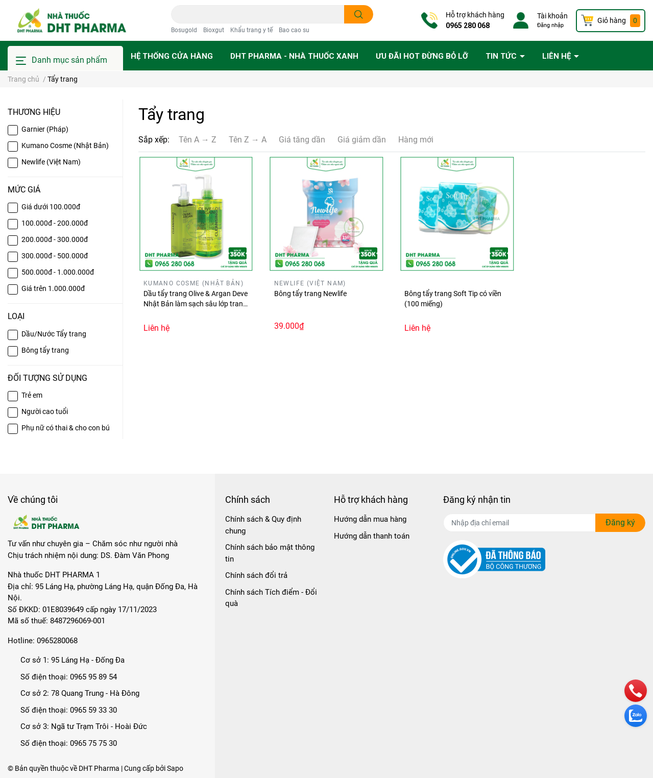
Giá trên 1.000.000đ (53, 288)
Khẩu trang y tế (251, 30)
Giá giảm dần (361, 139)
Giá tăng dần (302, 139)
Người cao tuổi (44, 411)
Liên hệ (557, 56)
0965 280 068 (468, 25)
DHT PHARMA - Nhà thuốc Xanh (294, 56)
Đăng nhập (550, 25)
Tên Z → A (248, 139)
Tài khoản (552, 16)
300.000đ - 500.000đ (54, 256)
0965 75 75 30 (93, 743)
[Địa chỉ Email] (544, 523)
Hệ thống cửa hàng (172, 56)
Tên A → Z (197, 139)
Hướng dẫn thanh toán (371, 536)
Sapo (175, 768)
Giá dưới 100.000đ (50, 207)
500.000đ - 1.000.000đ (57, 272)
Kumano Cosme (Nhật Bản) (65, 145)
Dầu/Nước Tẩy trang (53, 334)
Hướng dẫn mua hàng (370, 519)
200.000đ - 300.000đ (54, 239)
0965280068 (57, 640)
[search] (358, 14)
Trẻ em (31, 395)
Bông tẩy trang (45, 350)
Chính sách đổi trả (256, 575)
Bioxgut (213, 30)
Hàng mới (415, 139)
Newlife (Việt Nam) (51, 162)
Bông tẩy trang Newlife (310, 293)
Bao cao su (294, 30)
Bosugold (184, 30)
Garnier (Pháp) (44, 129)
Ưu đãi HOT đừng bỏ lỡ (422, 56)
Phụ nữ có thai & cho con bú (65, 428)
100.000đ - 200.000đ (54, 223)
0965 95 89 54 (93, 677)
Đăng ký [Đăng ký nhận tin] (620, 522)
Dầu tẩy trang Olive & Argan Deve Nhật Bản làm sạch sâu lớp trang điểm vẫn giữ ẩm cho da (195, 303)
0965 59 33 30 (93, 710)
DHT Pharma (99, 768)
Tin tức (502, 56)
